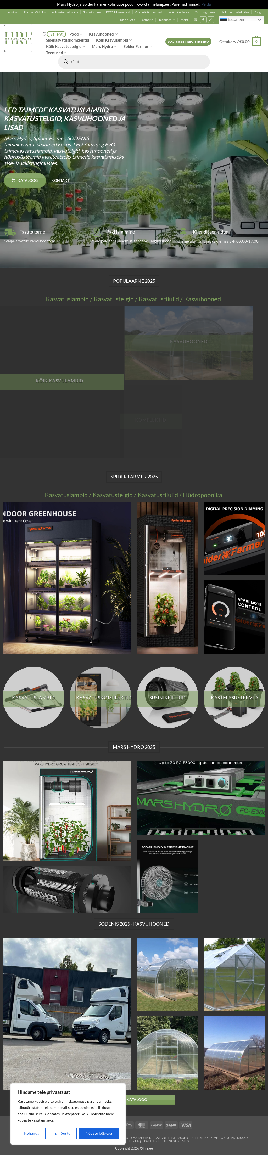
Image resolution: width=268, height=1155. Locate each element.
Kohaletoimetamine (64, 12)
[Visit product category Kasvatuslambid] (33, 697)
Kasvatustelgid (114, 299)
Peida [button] (206, 4)
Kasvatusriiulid (159, 299)
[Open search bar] (45, 34)
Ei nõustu (62, 1133)
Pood (75, 34)
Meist (184, 20)
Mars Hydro (104, 46)
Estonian (232, 20)
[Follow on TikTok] (211, 19)
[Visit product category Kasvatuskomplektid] (100, 697)
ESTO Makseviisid (118, 12)
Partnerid (146, 20)
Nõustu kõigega (99, 1133)
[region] (68, 1114)
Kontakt (12, 12)
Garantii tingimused (148, 12)
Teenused (167, 19)
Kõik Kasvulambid (114, 40)
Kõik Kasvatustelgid (65, 46)
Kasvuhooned (103, 34)
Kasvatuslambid (67, 299)
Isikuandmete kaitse (235, 12)
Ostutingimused (206, 12)
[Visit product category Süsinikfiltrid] (167, 697)
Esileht (56, 34)
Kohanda (32, 1133)
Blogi (257, 12)
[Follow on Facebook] (203, 19)
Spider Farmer (138, 46)
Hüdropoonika (202, 495)
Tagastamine (91, 12)
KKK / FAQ (127, 20)
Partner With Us (35, 12)
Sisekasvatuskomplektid (67, 40)
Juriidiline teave (178, 12)
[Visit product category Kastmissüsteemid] (234, 697)
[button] (195, 19)
